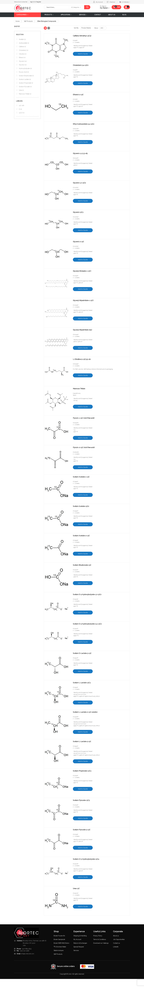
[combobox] (56, 7)
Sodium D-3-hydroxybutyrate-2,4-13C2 (87, 624)
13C (21, 105)
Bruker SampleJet (59, 939)
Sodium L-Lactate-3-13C (82, 741)
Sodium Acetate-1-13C (81, 477)
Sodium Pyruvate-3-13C (81, 830)
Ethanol (22, 57)
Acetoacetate (24, 43)
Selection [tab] (19, 34)
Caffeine (22, 46)
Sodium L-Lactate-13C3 (82, 683)
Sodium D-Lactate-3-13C (82, 653)
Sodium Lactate (25, 79)
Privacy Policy (97, 936)
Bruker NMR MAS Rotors (61, 943)
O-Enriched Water (60, 947)
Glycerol (23, 61)
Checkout (112, 2)
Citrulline (22, 54)
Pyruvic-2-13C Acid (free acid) (84, 447)
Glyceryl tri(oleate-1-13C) (82, 271)
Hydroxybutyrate (25, 68)
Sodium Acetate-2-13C (81, 536)
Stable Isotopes (59, 950)
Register (38, 2)
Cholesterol (23, 50)
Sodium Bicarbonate (26, 75)
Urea (21, 90)
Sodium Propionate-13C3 (82, 771)
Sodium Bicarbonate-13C (82, 565)
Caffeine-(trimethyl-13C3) (82, 36)
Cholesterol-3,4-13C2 (80, 65)
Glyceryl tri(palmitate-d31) (82, 330)
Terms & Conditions (99, 939)
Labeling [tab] (19, 101)
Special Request (78, 947)
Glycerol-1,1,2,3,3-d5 (80, 153)
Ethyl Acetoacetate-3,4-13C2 (84, 124)
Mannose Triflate (79, 389)
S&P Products (28, 21)
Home (18, 21)
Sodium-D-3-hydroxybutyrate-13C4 (86, 859)
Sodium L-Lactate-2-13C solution (85, 712)
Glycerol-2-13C (78, 242)
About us (116, 936)
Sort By (76, 28)
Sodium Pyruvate (25, 86)
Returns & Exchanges (80, 943)
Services (76, 950)
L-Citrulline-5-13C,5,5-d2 (82, 359)
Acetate (22, 39)
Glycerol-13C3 (78, 212)
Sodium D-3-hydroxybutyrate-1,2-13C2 (87, 594)
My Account (99, 2)
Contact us (116, 943)
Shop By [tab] (17, 26)
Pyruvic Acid (24, 72)
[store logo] (27, 8)
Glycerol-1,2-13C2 (79, 183)
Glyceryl (22, 65)
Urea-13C (76, 888)
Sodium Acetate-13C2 (81, 506)
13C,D (21, 113)
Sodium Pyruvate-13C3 (81, 800)
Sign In (32, 2)
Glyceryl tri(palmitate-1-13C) (83, 300)
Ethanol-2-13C (78, 95)
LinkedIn (115, 947)
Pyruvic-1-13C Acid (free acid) (83, 418)
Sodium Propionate (26, 83)
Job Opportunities (119, 939)
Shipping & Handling (80, 936)
